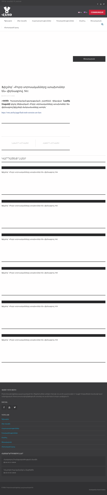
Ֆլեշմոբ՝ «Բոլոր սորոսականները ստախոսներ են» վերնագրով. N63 (30, 206)
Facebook (97, 4)
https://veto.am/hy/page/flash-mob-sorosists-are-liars (21, 113)
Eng (79, 12)
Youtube (100, 4)
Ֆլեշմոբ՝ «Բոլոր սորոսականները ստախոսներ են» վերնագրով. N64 (30, 172)
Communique (97, 12)
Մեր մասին (22, 21)
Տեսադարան (96, 21)
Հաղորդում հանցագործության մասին (20, 459)
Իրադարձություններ (65, 21)
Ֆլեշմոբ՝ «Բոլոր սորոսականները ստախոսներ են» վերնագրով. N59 (30, 306)
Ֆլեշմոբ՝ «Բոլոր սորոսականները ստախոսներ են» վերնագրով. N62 (30, 239)
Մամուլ (82, 21)
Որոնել (102, 24)
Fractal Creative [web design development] (101, 489)
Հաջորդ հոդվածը (51, 143)
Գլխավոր (8, 21)
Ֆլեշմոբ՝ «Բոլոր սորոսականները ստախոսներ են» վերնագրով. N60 (30, 273)
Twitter (103, 4)
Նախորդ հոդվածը (20, 143)
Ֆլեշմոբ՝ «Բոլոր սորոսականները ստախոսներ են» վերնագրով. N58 (30, 340)
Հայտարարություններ (41, 21)
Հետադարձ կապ (11, 28)
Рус (85, 12)
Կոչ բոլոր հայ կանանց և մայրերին (19, 470)
